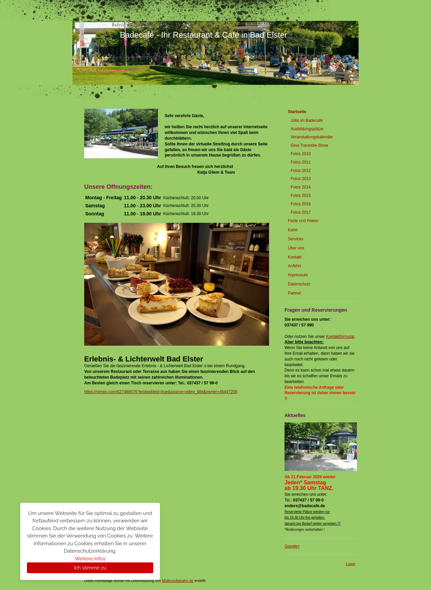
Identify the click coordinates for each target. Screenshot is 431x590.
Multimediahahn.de (177, 581)
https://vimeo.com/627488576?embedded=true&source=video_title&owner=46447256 (160, 391)
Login (350, 564)
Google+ (292, 546)
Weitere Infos (90, 559)
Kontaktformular (340, 336)
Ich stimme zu (90, 568)
